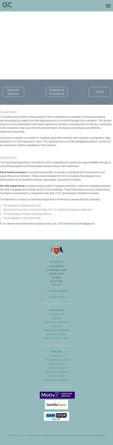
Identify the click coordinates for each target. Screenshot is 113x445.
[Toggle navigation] (108, 5)
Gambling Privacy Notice (56, 359)
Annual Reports (56, 375)
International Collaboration (56, 379)
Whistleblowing (56, 363)
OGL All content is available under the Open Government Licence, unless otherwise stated (65, 435)
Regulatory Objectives (57, 371)
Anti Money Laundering (56, 322)
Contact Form (57, 296)
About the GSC (56, 314)
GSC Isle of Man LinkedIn (56, 338)
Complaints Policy (56, 367)
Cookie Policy (56, 355)
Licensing (56, 318)
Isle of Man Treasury (56, 334)
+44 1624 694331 (58, 290)
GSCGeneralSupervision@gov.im (76, 223)
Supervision (56, 326)
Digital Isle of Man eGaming (56, 330)
